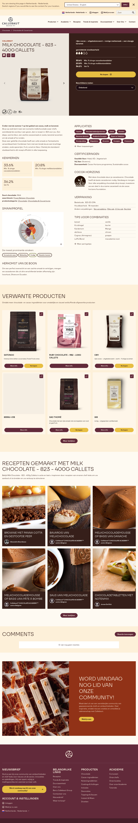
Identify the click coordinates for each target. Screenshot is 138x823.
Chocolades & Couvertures (22, 30)
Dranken (84, 801)
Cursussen (113, 774)
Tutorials (113, 788)
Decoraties (85, 791)
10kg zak (110, 209)
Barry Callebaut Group (62, 790)
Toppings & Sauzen (89, 795)
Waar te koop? (59, 801)
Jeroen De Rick (106, 604)
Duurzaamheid (59, 783)
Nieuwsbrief (58, 797)
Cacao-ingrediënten (89, 777)
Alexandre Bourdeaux (18, 542)
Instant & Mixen (87, 798)
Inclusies (84, 788)
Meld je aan (86, 719)
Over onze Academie (118, 784)
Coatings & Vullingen (90, 784)
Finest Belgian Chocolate (24, 198)
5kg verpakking (100, 209)
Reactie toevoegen (125, 634)
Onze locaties (115, 781)
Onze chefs (114, 777)
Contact (132, 22)
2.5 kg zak (119, 209)
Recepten (77, 22)
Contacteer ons (59, 794)
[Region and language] (92, 4)
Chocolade (6, 30)
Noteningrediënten (89, 781)
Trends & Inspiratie (90, 22)
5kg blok (127, 209)
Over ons (57, 787)
